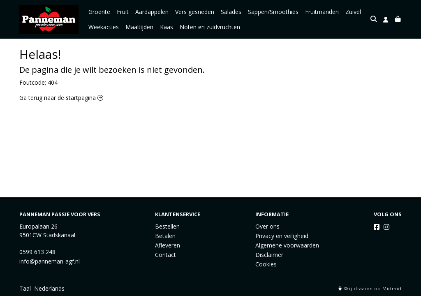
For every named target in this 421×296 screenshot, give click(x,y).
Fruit (123, 12)
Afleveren (167, 245)
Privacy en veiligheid (281, 236)
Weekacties (103, 27)
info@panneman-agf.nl (49, 261)
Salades (231, 12)
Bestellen (167, 226)
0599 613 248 (37, 252)
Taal (25, 288)
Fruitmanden (322, 12)
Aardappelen (152, 12)
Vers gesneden (194, 12)
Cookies (266, 264)
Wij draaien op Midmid (370, 288)
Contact (165, 255)
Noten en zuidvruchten (210, 27)
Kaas (166, 27)
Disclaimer (269, 255)
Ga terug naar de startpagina (61, 98)
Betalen (165, 236)
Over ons (267, 226)
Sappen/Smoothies (273, 12)
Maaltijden (139, 27)
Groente (99, 12)
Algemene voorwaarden (287, 245)
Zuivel (353, 12)
